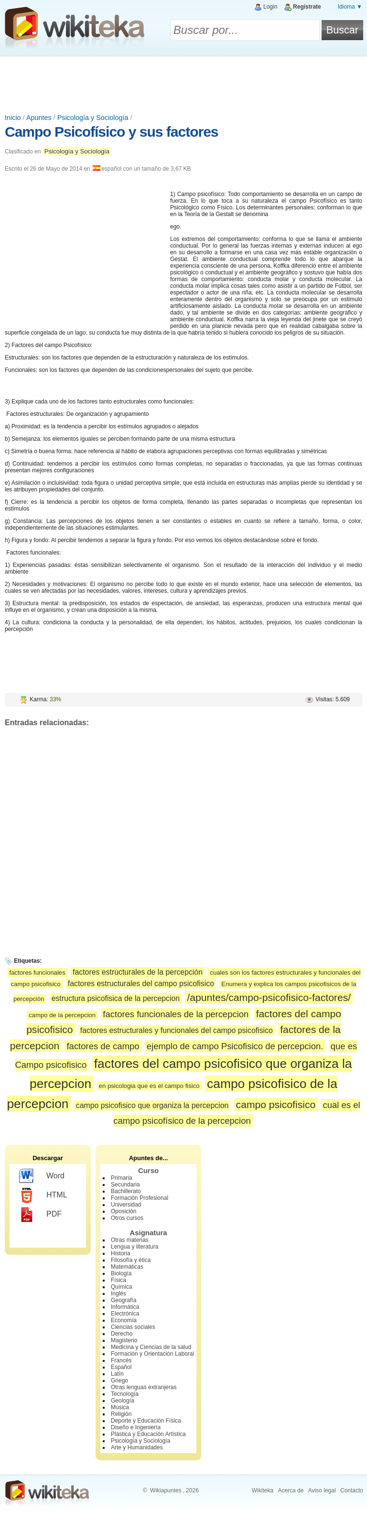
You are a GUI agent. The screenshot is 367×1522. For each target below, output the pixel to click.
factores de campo (102, 1046)
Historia (120, 1253)
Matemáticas (127, 1266)
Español (121, 1367)
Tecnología (125, 1394)
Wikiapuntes (165, 1490)
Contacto (351, 1490)
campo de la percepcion (62, 1015)
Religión (121, 1414)
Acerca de (290, 1490)
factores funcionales (37, 972)
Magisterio (124, 1340)
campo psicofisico (276, 1104)
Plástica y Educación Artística (148, 1434)
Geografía (123, 1300)
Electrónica (125, 1313)
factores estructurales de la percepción (138, 972)
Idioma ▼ (350, 6)
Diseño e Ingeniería (136, 1427)
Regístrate (307, 6)
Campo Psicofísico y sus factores (111, 132)
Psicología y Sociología (93, 117)
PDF (40, 1214)
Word (42, 1176)
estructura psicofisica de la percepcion (116, 998)
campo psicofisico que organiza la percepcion (152, 1105)
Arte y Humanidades (137, 1447)
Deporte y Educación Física (146, 1420)
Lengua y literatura (134, 1246)
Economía (124, 1320)
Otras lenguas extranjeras (143, 1387)
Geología (122, 1400)
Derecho (121, 1333)
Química (121, 1286)
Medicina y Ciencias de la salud (151, 1347)
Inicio (13, 117)
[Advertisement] (183, 83)
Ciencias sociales (133, 1327)
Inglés (118, 1293)
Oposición (123, 1211)
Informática (125, 1307)
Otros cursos (127, 1218)
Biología (121, 1273)
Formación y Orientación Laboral (152, 1353)
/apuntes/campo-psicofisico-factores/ (269, 997)
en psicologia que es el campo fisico (149, 1085)
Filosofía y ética (131, 1260)
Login (270, 6)
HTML (43, 1195)
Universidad (126, 1204)
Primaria (121, 1177)
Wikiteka (262, 1490)
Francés (121, 1360)
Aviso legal (322, 1490)
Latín (117, 1373)
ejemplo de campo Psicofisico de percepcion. (235, 1046)
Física (118, 1280)
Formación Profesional (139, 1198)
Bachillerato (126, 1191)
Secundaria (125, 1184)
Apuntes (39, 117)
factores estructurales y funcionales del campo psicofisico (176, 1030)
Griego (119, 1380)
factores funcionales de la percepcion (175, 1014)
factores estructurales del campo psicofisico (141, 983)
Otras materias (130, 1240)
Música (120, 1407)
